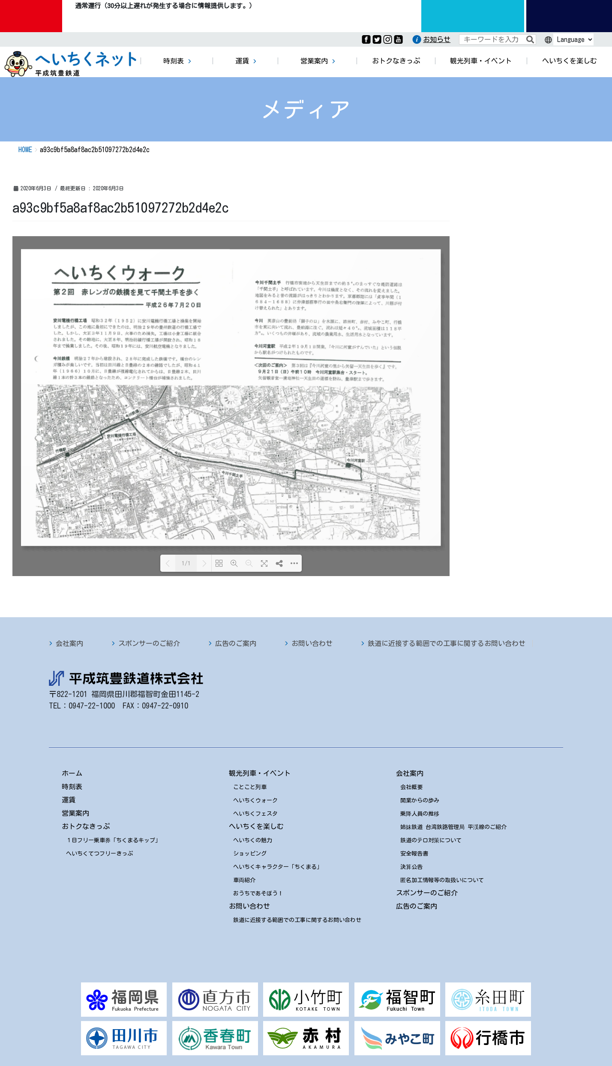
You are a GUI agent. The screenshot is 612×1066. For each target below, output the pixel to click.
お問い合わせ (312, 643)
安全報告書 (414, 853)
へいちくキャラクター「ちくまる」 (277, 867)
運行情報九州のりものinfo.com (472, 16)
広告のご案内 (235, 643)
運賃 (68, 799)
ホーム (72, 773)
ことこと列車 (250, 787)
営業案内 (75, 813)
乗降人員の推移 (419, 814)
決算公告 (411, 867)
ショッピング (250, 853)
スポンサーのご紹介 (149, 643)
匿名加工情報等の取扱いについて (442, 880)
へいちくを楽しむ (256, 826)
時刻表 (72, 786)
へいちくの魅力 (252, 840)
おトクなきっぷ (86, 826)
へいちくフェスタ (255, 814)
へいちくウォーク (255, 800)
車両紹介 (244, 880)
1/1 (186, 563)
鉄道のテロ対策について (431, 840)
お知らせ (436, 39)
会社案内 (69, 643)
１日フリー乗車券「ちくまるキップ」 (113, 840)
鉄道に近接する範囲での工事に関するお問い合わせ (446, 643)
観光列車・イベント (260, 773)
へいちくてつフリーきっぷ (99, 853)
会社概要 (411, 787)
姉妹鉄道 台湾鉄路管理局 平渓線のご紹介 (453, 827)
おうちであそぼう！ (258, 893)
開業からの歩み (419, 800)
